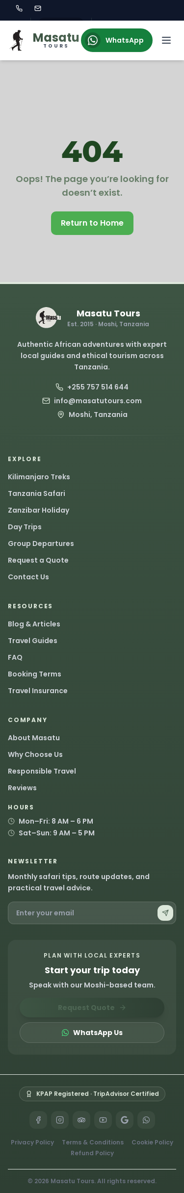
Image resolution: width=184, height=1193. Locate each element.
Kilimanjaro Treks (39, 477)
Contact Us (28, 577)
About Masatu (34, 738)
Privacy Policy (32, 1142)
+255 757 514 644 (92, 387)
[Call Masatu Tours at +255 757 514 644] (19, 8)
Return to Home (92, 223)
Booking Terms (34, 674)
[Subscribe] (165, 913)
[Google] (124, 1120)
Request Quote (92, 1007)
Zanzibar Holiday (38, 510)
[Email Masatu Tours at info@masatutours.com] (37, 8)
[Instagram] (60, 1120)
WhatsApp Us (92, 1032)
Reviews (22, 788)
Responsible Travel (42, 771)
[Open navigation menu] (166, 40)
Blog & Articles (34, 624)
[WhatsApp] (146, 1120)
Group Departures (41, 543)
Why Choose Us (35, 754)
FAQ (15, 657)
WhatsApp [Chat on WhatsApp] (114, 40)
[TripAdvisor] (81, 1120)
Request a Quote (38, 560)
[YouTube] (103, 1120)
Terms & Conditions (93, 1142)
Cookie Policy (152, 1142)
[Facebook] (38, 1120)
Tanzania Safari (36, 493)
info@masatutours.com (92, 401)
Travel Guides (32, 641)
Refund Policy (92, 1153)
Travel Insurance (38, 691)
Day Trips (25, 527)
